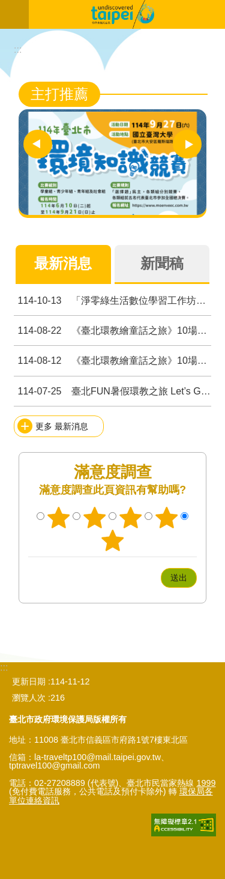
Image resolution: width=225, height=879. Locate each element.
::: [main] (18, 49)
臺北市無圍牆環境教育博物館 (127, 14)
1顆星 (58, 517)
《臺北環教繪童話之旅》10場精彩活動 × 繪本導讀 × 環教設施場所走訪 (112, 360)
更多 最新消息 (61, 426)
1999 (205, 783)
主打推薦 (59, 94)
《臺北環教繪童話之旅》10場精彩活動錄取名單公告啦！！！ (112, 330)
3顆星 (130, 517)
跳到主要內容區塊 (6, 6)
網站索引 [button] (14, 14)
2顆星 (94, 517)
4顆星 (166, 517)
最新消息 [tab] (63, 263)
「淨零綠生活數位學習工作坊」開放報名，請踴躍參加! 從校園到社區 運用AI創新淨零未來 (112, 300)
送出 (149, 577)
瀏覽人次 (29, 697)
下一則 (187, 144)
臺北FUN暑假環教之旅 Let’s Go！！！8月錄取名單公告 (112, 391)
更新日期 (29, 681)
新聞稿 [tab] (162, 263)
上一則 (37, 144)
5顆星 (112, 540)
